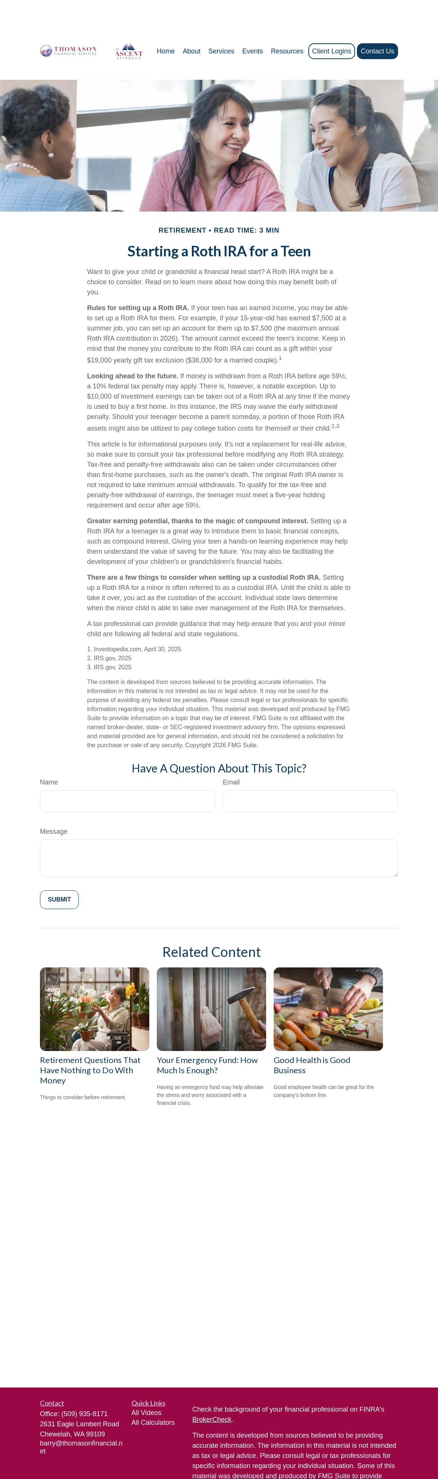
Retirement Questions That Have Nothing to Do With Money (90, 1047)
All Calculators (153, 1400)
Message (53, 809)
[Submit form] (59, 877)
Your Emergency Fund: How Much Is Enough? (207, 1042)
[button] (166, 28)
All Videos (147, 1390)
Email (231, 759)
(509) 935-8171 (84, 1391)
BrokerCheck (211, 1397)
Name (49, 759)
